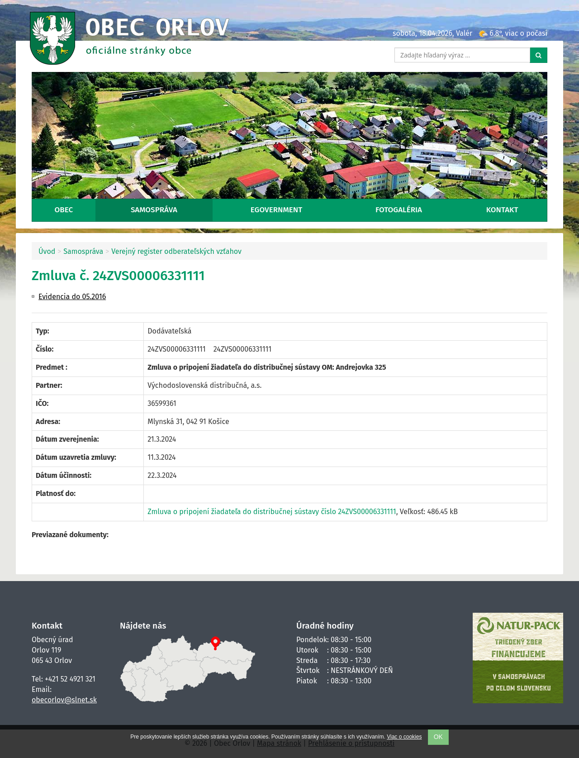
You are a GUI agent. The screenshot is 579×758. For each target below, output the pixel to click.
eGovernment (276, 210)
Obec (63, 210)
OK (438, 737)
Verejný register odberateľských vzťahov (176, 251)
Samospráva (154, 210)
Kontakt (502, 210)
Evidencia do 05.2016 (72, 296)
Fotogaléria (398, 210)
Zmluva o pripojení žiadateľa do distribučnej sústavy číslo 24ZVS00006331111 (271, 511)
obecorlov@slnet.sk (64, 700)
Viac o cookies (404, 737)
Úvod (46, 251)
